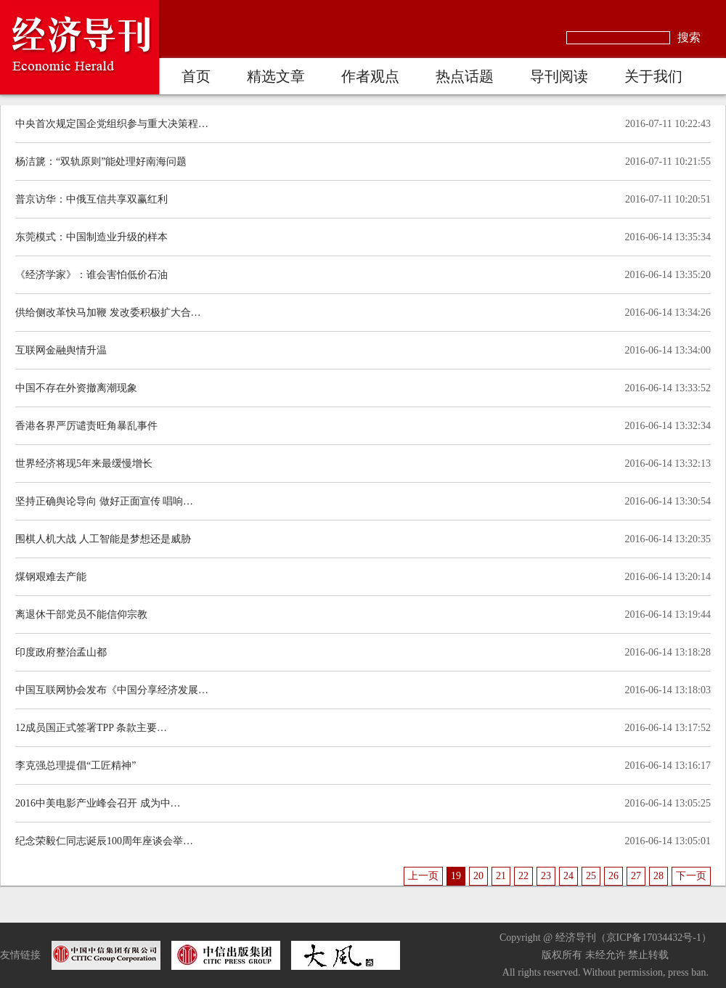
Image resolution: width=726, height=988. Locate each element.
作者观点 (370, 76)
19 (456, 875)
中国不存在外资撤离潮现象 (76, 388)
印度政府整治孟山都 (61, 652)
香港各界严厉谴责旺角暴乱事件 (86, 425)
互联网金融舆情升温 (61, 350)
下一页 (691, 875)
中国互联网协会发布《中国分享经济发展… (111, 690)
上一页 (423, 875)
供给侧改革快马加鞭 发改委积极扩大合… (108, 312)
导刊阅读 (559, 76)
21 (501, 875)
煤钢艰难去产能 (50, 576)
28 (658, 875)
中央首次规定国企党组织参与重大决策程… (111, 123)
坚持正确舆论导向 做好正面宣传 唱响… (104, 501)
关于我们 (653, 76)
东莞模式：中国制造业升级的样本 (91, 237)
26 (613, 875)
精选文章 (276, 76)
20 (478, 875)
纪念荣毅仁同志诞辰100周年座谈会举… (104, 841)
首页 (196, 76)
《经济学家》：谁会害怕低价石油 (91, 274)
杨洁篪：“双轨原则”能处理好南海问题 (101, 161)
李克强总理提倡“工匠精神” (75, 765)
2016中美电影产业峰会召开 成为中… (98, 803)
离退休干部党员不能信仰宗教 (81, 614)
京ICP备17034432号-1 (653, 937)
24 (568, 875)
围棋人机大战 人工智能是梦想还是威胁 (103, 539)
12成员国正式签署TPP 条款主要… (91, 727)
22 (523, 875)
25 (591, 875)
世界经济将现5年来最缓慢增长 (83, 463)
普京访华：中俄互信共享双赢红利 (91, 199)
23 (546, 875)
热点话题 (465, 76)
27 (636, 875)
